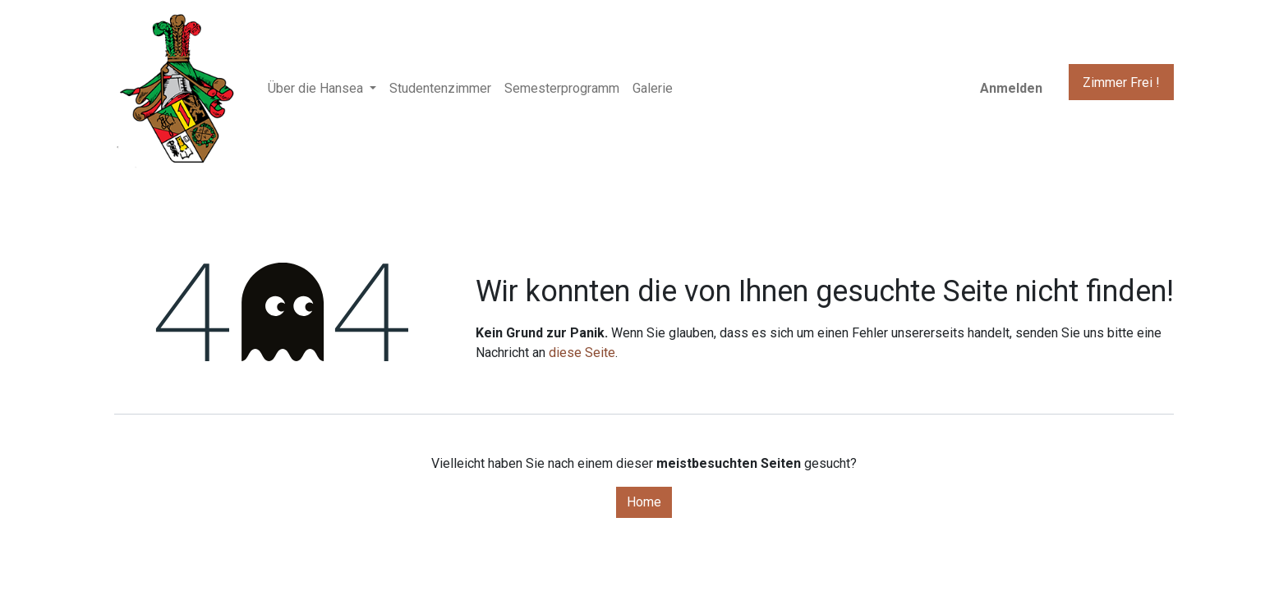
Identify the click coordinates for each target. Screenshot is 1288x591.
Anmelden (1011, 88)
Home (644, 502)
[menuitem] (440, 88)
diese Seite (582, 352)
